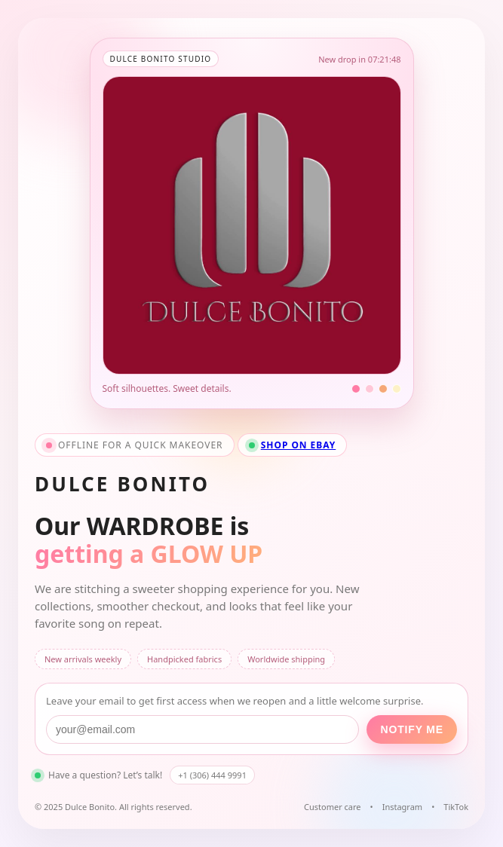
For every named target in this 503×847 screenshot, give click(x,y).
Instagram (402, 806)
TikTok (455, 806)
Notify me (411, 729)
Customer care (332, 806)
